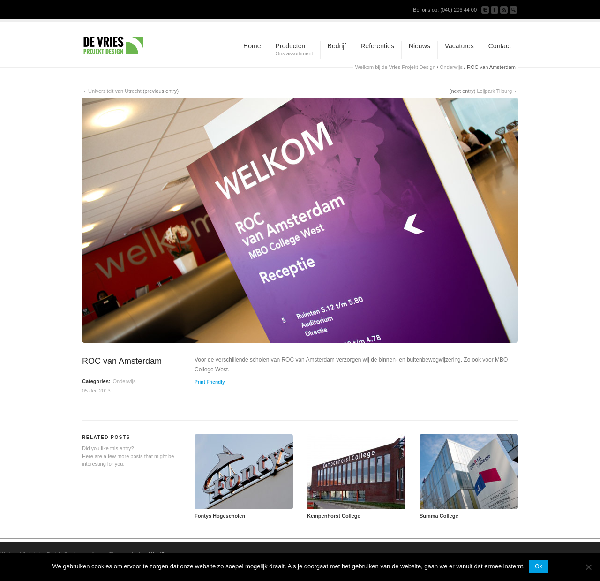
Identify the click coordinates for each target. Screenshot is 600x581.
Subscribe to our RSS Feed (504, 10)
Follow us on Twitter (485, 10)
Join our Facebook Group (494, 10)
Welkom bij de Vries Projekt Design (395, 67)
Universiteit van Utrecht (115, 91)
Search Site (513, 10)
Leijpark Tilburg (494, 91)
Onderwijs (451, 67)
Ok (538, 566)
